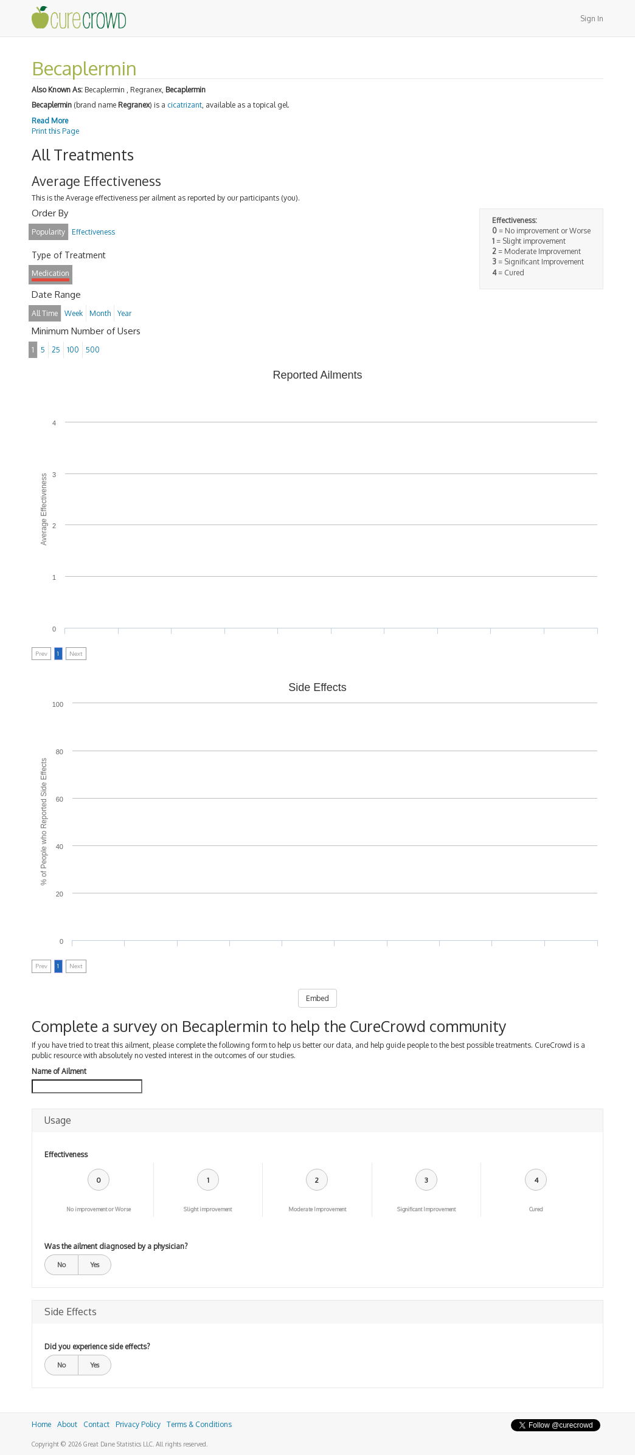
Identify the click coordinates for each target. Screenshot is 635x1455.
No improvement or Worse (98, 1209)
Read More (50, 120)
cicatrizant (184, 104)
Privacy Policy (138, 1424)
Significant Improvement (426, 1209)
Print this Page (55, 131)
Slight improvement (208, 1209)
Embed (317, 998)
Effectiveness (66, 1154)
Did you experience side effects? (97, 1346)
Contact (96, 1424)
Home (41, 1424)
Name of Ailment (59, 1071)
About (67, 1424)
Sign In (591, 18)
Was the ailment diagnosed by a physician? (115, 1246)
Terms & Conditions (199, 1424)
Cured (536, 1209)
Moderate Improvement (317, 1209)
